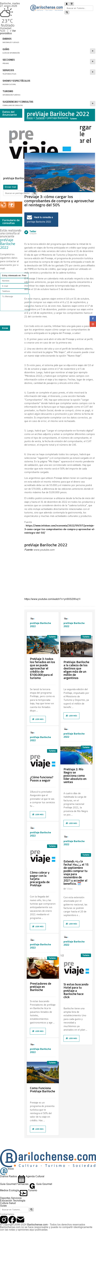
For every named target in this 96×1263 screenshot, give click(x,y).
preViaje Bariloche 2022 (61, 118)
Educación (6, 1200)
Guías (3, 1205)
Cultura (4, 1203)
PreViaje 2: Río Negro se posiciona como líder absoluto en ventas (75, 775)
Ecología (14, 1190)
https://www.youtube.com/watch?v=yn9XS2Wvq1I (52, 599)
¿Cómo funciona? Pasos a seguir (41, 779)
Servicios (16, 1198)
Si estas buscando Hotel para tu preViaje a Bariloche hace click (76, 990)
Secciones (49, 61)
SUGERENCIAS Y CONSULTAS (49, 103)
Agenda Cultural (31, 1176)
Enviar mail (10, 187)
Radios (13, 1176)
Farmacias (22, 1184)
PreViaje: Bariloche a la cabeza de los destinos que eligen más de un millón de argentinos (76, 669)
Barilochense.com (37, 1224)
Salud (12, 1203)
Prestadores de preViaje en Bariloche (40, 986)
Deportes (5, 1198)
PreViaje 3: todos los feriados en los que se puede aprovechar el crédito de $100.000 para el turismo (42, 668)
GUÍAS (49, 51)
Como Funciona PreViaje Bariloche (42, 1089)
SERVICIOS (49, 72)
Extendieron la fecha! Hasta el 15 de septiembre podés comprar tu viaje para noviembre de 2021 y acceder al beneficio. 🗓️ (76, 872)
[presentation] (20, 318)
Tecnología (19, 1200)
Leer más (38, 719)
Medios (4, 1190)
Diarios (4, 1176)
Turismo (45, 93)
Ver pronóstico (8, 32)
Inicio (30, 118)
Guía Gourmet (8, 1184)
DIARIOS (48, 40)
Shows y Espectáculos (45, 82)
